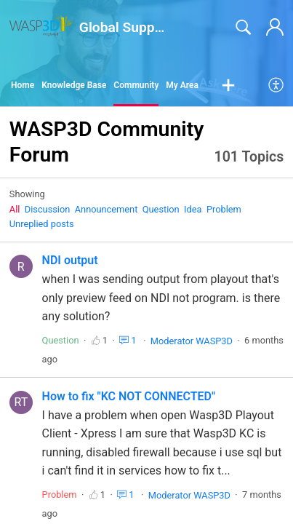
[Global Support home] (41, 25)
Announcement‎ (106, 209)
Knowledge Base (73, 85)
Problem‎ (223, 209)
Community (135, 85)
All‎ (14, 209)
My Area (182, 85)
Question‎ (161, 209)
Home (22, 85)
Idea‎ (192, 209)
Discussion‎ (48, 209)
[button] (228, 86)
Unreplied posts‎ (41, 223)
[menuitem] (277, 85)
